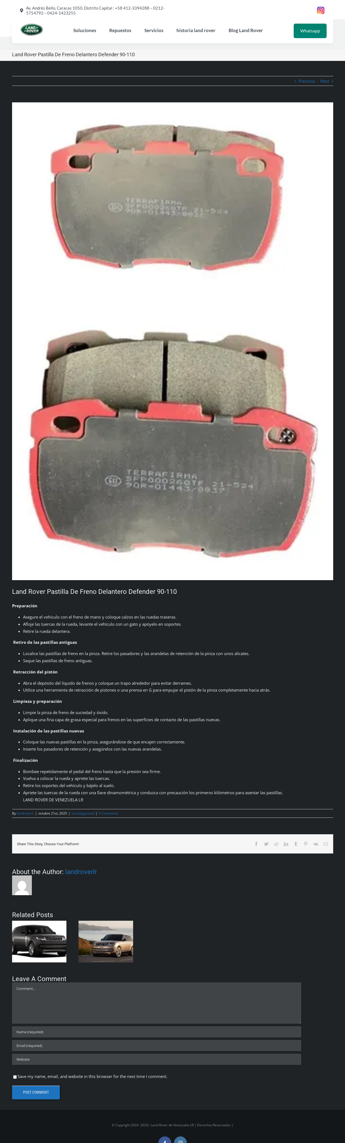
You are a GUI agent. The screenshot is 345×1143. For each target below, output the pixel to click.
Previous (307, 81)
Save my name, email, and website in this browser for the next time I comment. (92, 1076)
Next (324, 81)
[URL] (156, 1059)
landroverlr (25, 813)
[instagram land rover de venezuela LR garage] (321, 8)
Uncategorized (83, 813)
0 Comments (108, 813)
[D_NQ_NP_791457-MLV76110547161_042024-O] (172, 341)
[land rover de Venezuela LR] (31, 25)
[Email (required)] (156, 1045)
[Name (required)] (156, 1031)
